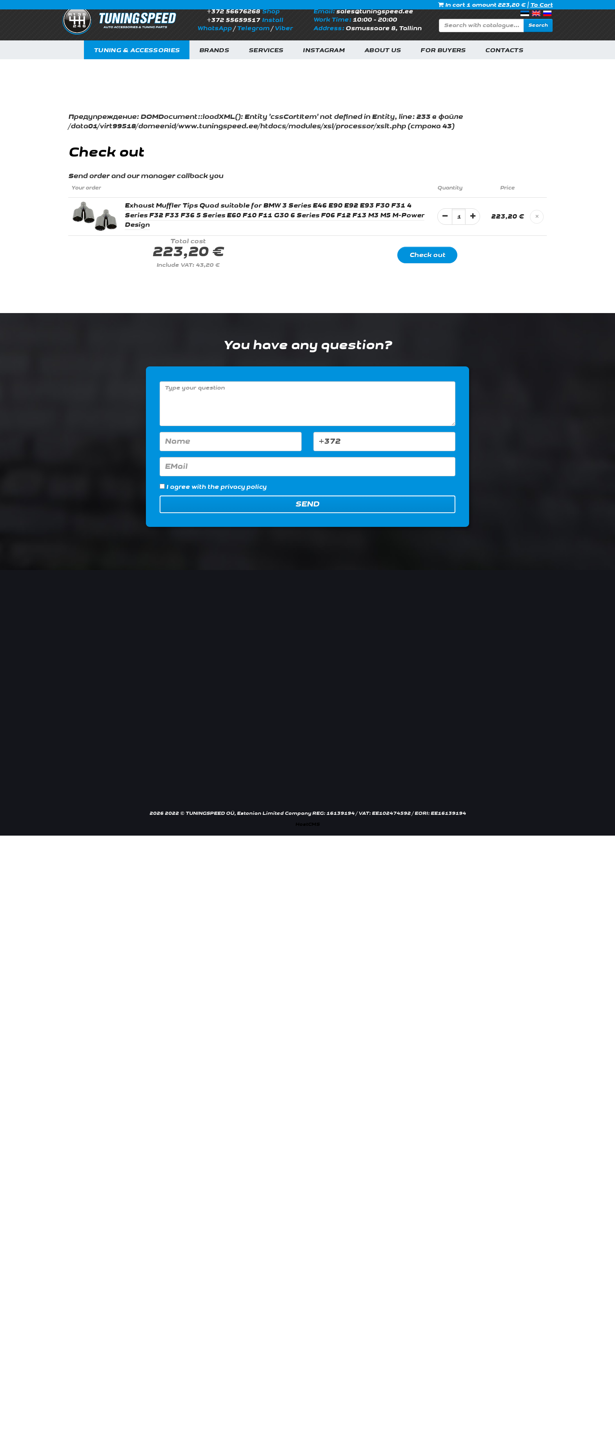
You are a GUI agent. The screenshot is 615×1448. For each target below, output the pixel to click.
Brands (214, 50)
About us (382, 50)
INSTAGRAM (324, 50)
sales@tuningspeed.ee (374, 11)
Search (538, 25)
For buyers (443, 50)
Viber (284, 28)
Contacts (504, 50)
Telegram (253, 28)
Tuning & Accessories (137, 50)
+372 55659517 (233, 20)
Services (266, 50)
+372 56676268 (233, 11)
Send (307, 504)
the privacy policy (236, 487)
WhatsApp (214, 28)
